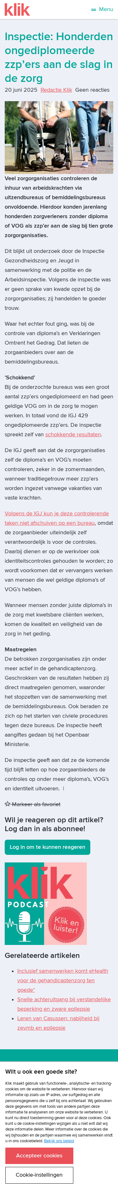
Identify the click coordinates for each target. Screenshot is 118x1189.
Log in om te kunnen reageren (47, 847)
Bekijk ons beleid (59, 1140)
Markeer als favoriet (32, 804)
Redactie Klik (56, 90)
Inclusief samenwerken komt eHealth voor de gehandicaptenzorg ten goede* (62, 980)
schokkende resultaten (73, 434)
